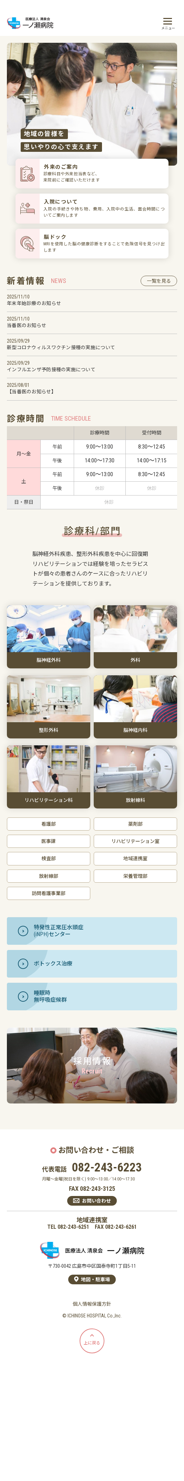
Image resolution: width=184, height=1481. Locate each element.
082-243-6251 (73, 1227)
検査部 (48, 858)
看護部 (48, 824)
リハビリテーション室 (135, 841)
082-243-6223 (107, 1168)
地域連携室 (135, 858)
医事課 (48, 841)
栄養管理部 (135, 876)
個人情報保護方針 (92, 1304)
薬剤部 (135, 824)
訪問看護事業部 (48, 893)
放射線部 (48, 876)
